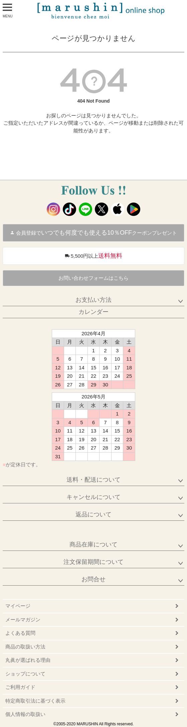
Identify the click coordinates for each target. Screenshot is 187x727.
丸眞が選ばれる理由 (27, 660)
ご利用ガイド (20, 687)
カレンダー (93, 312)
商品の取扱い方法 (25, 646)
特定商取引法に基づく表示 (35, 701)
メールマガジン (22, 619)
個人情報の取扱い (25, 714)
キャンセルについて (93, 497)
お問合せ (93, 579)
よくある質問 (20, 633)
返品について (93, 514)
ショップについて (25, 674)
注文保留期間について (93, 562)
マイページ (17, 606)
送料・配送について (93, 479)
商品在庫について (93, 544)
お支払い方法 (93, 299)
